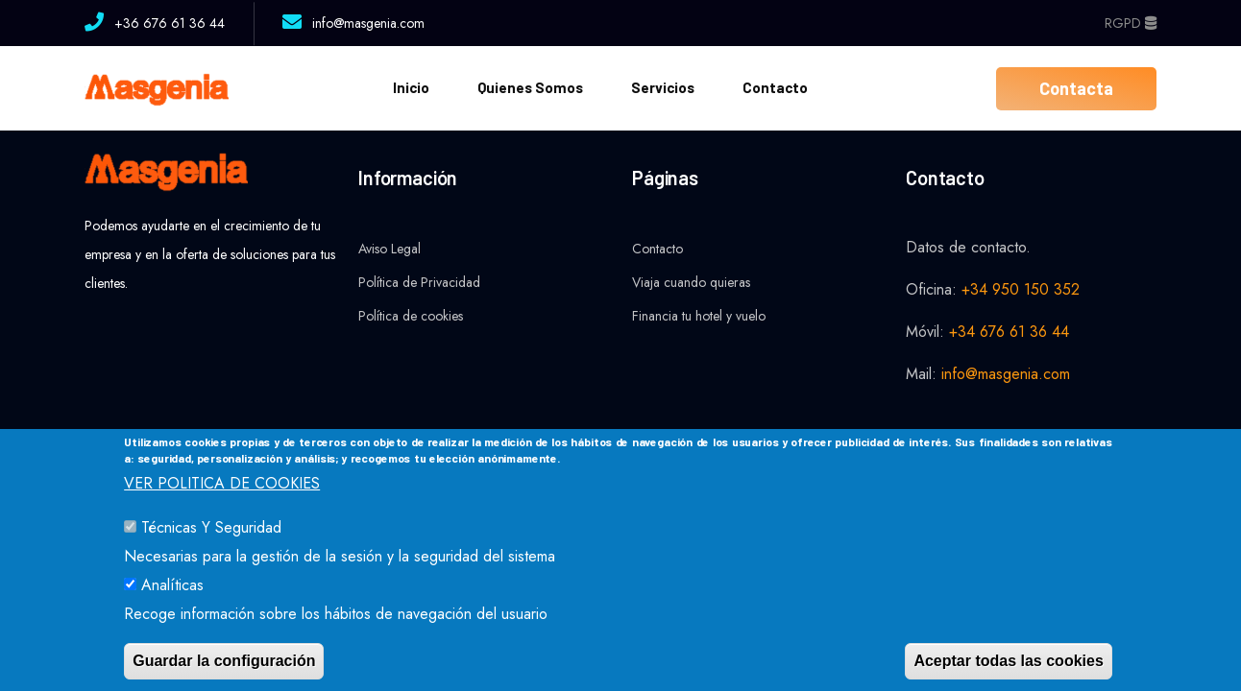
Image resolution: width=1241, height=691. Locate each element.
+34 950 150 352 (1020, 289)
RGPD (1130, 23)
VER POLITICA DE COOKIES (222, 504)
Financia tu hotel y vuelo (699, 315)
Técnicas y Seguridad (211, 548)
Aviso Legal (389, 248)
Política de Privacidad (419, 282)
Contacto (775, 87)
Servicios (662, 87)
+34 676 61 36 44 (1009, 332)
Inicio (411, 87)
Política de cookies (410, 315)
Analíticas (172, 606)
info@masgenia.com (1005, 374)
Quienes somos (530, 87)
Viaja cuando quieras (691, 282)
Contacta (1076, 88)
